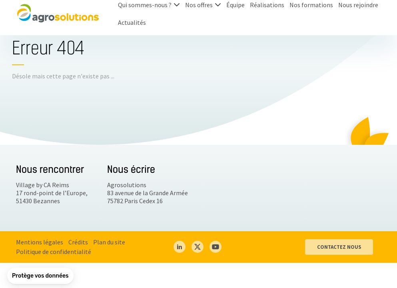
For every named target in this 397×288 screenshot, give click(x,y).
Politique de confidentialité (53, 252)
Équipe (235, 5)
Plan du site (109, 242)
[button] (40, 276)
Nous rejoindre (358, 5)
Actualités (132, 22)
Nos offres (199, 5)
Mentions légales (39, 242)
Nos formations (311, 5)
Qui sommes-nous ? (145, 5)
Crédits (78, 242)
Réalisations (267, 5)
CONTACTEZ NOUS (339, 247)
